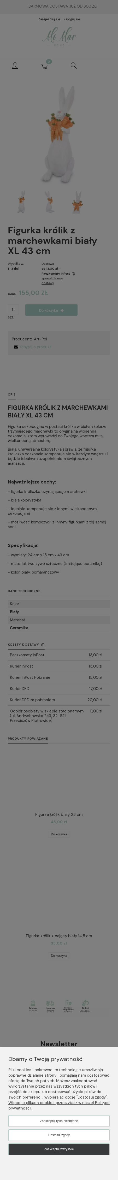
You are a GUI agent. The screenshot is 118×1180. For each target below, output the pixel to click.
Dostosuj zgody (59, 1135)
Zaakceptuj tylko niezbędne (59, 1121)
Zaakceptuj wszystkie (59, 1149)
